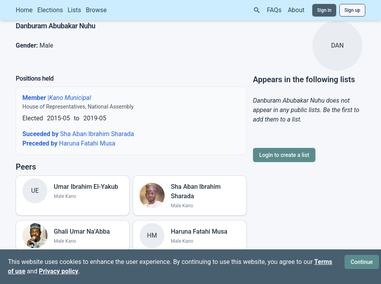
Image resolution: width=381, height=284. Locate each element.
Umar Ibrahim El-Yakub (86, 186)
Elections (50, 10)
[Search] (257, 10)
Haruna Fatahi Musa (68, 143)
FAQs (274, 10)
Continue (362, 262)
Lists (74, 10)
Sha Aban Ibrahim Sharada (78, 134)
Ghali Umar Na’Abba (82, 231)
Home (24, 10)
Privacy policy (58, 271)
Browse (96, 10)
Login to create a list (284, 155)
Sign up (352, 10)
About (296, 10)
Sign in (324, 10)
